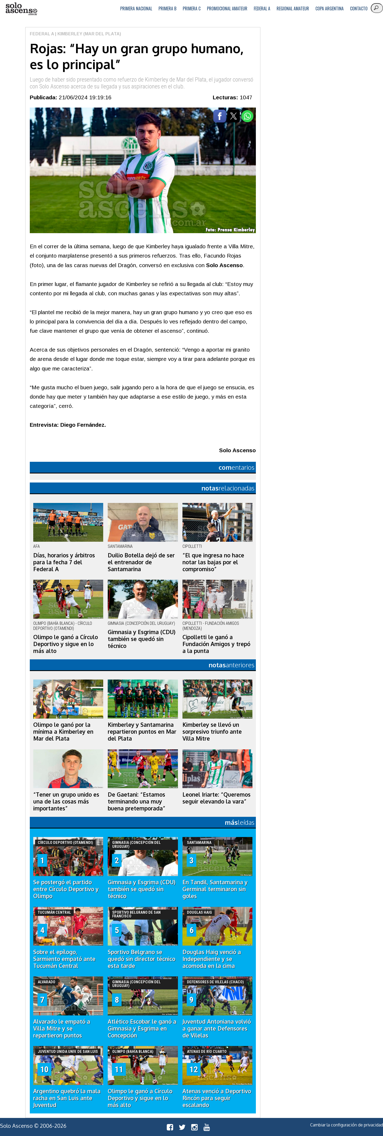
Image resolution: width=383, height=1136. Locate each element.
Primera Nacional (136, 8)
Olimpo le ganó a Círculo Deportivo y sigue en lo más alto (65, 644)
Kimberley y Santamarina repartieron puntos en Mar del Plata (142, 731)
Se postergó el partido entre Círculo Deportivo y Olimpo (66, 889)
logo (21, 9)
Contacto (359, 8)
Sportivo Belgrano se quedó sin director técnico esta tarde (141, 959)
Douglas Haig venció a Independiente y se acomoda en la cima (211, 959)
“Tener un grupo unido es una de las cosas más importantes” (66, 801)
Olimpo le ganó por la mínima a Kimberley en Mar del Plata (63, 731)
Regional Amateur (293, 8)
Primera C (192, 8)
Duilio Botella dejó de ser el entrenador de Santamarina (141, 562)
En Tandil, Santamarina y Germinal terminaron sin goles (215, 889)
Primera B (167, 8)
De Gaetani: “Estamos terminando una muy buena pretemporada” (136, 801)
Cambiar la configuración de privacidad (346, 1125)
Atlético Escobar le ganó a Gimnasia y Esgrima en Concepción (142, 1028)
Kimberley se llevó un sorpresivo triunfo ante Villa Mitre (212, 731)
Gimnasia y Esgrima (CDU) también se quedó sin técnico (142, 639)
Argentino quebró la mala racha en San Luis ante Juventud (67, 1098)
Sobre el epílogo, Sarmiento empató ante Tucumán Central (64, 959)
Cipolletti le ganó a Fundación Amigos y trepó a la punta (216, 644)
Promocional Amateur (227, 8)
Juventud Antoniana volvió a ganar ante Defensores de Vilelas (216, 1028)
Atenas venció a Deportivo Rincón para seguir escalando (216, 1098)
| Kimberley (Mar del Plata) (87, 34)
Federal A (262, 8)
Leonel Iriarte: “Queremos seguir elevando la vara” (216, 798)
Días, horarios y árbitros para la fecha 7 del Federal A (64, 562)
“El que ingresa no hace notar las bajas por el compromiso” (213, 562)
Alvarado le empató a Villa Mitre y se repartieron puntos (61, 1028)
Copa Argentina (329, 8)
